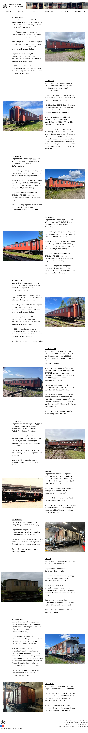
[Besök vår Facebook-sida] (1, 726)
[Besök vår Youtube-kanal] (3, 726)
